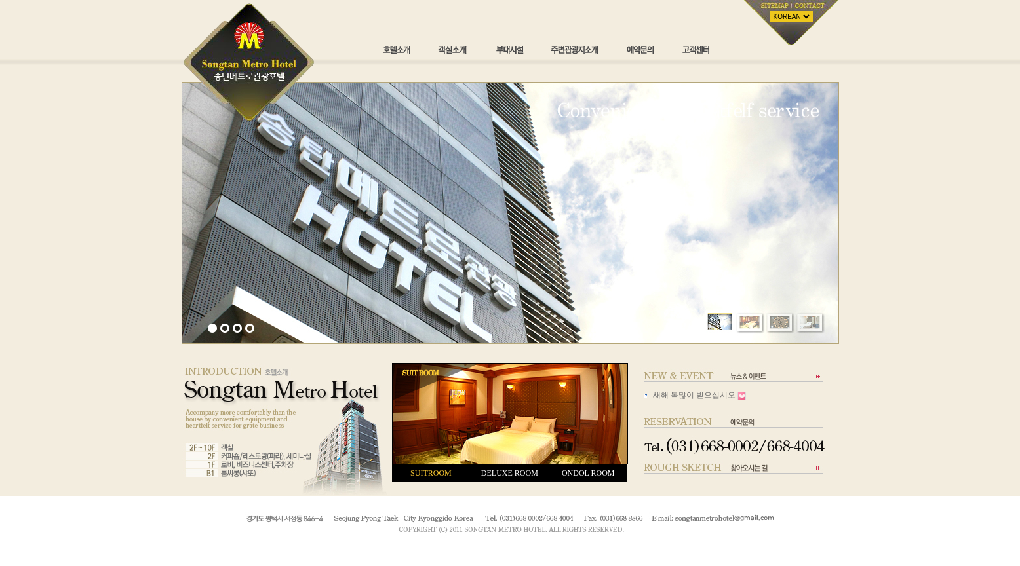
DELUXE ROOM (509, 473)
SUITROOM (431, 473)
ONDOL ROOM (588, 473)
